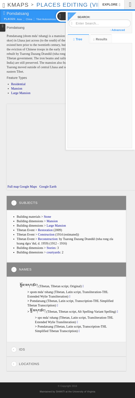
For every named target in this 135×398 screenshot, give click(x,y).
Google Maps (28, 186)
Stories (51, 248)
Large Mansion (21, 93)
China (29, 19)
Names (21, 269)
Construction (46, 234)
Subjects (24, 203)
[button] (61, 16)
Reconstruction (47, 239)
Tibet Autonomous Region (50, 19)
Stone (47, 216)
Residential (18, 84)
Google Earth (47, 186)
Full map (13, 186)
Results (100, 39)
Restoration (45, 230)
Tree (78, 39)
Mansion (16, 88)
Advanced (117, 30)
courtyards (53, 252)
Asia (19, 19)
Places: (10, 19)
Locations (25, 364)
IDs (18, 349)
